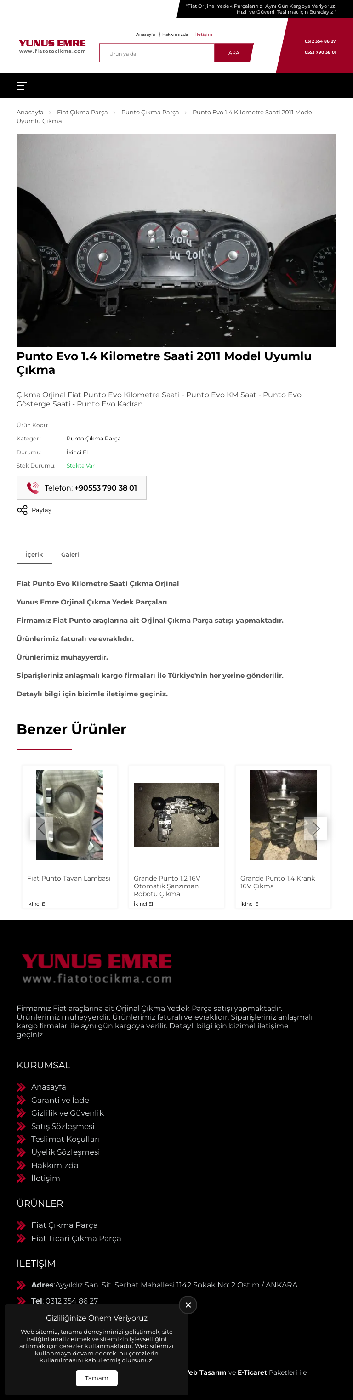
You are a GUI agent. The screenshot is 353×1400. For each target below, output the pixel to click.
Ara (233, 53)
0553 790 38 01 (320, 52)
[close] (188, 1305)
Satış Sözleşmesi (63, 1126)
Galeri (70, 554)
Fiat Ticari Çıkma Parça (76, 1238)
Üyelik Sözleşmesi (65, 1152)
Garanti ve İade (60, 1100)
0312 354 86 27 (320, 41)
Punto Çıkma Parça (150, 112)
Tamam (96, 1378)
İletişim (203, 34)
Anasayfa (145, 34)
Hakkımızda (175, 34)
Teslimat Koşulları (65, 1139)
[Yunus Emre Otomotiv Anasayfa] (52, 46)
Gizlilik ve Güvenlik (67, 1113)
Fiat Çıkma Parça (82, 112)
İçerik (34, 554)
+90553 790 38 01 (105, 488)
